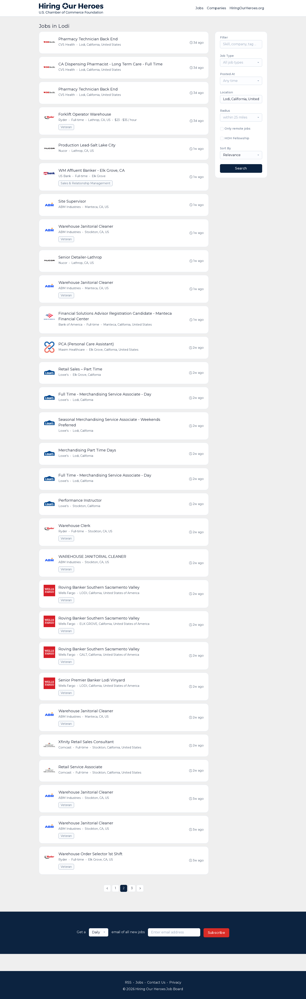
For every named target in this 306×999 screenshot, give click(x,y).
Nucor (63, 153)
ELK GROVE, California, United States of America (115, 636)
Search (241, 168)
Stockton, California (87, 516)
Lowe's (64, 382)
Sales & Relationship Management (86, 186)
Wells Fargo (67, 605)
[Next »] (140, 905)
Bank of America (71, 330)
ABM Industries (70, 210)
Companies (216, 8)
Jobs (199, 8)
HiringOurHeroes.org (246, 8)
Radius (225, 111)
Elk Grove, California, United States (114, 356)
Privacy (175, 982)
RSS (128, 982)
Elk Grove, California (87, 382)
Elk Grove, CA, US (100, 876)
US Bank (65, 179)
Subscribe (216, 950)
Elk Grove (99, 179)
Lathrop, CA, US (99, 122)
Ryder (63, 122)
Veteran (66, 129)
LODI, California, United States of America (110, 605)
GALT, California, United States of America (110, 667)
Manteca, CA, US (97, 210)
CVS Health (67, 45)
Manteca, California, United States (128, 330)
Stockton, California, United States (117, 762)
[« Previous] (107, 905)
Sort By (225, 148)
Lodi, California (83, 408)
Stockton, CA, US (97, 236)
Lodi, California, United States (100, 45)
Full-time (78, 122)
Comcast (65, 762)
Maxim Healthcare (72, 356)
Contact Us (156, 982)
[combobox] (241, 62)
